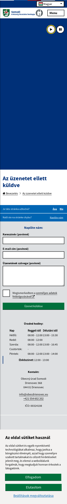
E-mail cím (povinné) (16, 248)
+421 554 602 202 (33, 398)
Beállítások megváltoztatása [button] (33, 495)
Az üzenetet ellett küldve (37, 193)
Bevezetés (10, 193)
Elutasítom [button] (33, 487)
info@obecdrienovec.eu (33, 394)
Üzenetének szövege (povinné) (22, 263)
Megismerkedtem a (35, 294)
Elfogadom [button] (33, 477)
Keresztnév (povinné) (16, 234)
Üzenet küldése (33, 306)
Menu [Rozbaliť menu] (55, 13)
